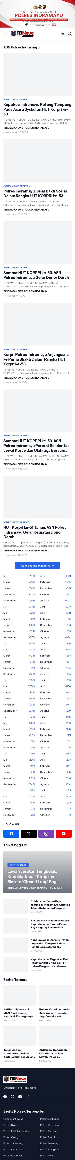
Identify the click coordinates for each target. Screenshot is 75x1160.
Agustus (56, 600)
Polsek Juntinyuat (13, 1118)
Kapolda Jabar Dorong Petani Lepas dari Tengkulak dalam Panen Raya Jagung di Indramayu (50, 943)
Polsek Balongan (49, 1125)
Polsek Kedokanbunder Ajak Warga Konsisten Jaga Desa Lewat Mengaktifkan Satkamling (55, 1013)
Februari (56, 582)
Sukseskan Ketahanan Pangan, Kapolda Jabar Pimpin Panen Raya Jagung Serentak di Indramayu (51, 924)
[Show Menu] (5, 33)
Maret (19, 582)
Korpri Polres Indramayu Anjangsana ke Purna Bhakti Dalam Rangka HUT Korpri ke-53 (36, 359)
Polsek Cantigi (11, 1137)
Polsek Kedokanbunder (16, 1131)
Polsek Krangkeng (50, 1149)
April (56, 576)
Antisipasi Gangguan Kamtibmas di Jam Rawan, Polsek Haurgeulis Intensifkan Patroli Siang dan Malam (55, 1053)
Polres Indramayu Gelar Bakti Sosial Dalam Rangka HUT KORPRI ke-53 (35, 193)
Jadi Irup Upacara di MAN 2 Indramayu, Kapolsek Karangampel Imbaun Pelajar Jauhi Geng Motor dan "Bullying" (18, 1013)
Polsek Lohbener (49, 1118)
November (19, 594)
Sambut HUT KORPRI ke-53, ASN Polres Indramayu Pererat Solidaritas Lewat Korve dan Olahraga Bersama (36, 446)
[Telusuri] (69, 33)
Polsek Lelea (47, 1155)
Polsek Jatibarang (13, 1143)
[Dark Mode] (62, 33)
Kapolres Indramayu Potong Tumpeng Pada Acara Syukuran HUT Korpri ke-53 (37, 109)
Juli (19, 606)
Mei (19, 576)
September (19, 600)
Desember (56, 588)
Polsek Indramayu (13, 1149)
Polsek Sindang (48, 1131)
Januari (19, 588)
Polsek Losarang (49, 1143)
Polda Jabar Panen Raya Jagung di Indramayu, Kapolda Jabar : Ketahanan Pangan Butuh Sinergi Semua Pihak (50, 904)
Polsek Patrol (47, 1137)
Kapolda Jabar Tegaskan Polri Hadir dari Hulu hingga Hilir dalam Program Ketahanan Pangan (50, 962)
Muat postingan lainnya (35, 565)
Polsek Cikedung (12, 1155)
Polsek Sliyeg (10, 1125)
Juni (56, 606)
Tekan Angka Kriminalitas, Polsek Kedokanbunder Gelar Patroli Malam (18, 1053)
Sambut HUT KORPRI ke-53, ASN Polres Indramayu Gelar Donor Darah (36, 275)
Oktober (56, 594)
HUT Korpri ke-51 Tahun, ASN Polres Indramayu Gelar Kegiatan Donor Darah (34, 532)
